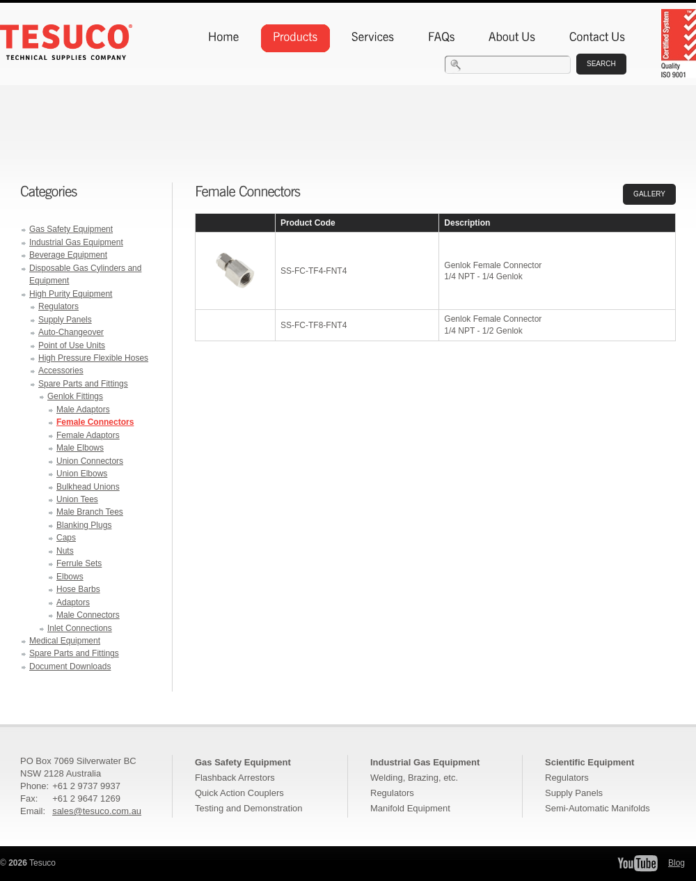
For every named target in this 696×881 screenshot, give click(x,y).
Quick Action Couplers (239, 793)
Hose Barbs (78, 589)
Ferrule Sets (79, 563)
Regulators (58, 306)
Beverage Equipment (68, 255)
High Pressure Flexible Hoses (93, 358)
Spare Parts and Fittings (83, 384)
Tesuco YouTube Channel (637, 863)
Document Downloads (70, 666)
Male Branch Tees (89, 512)
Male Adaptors (83, 409)
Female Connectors (95, 422)
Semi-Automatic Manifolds (597, 808)
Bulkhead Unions (88, 487)
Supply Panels (65, 320)
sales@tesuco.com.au (96, 811)
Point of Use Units (71, 345)
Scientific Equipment (589, 762)
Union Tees (77, 499)
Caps (66, 538)
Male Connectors (88, 615)
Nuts (65, 551)
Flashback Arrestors (235, 777)
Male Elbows (80, 448)
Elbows (70, 577)
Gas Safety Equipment (71, 229)
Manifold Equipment (410, 808)
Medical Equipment (64, 641)
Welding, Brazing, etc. (414, 777)
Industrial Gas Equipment (76, 242)
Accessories (61, 370)
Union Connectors (89, 461)
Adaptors (73, 602)
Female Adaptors (88, 435)
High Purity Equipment (70, 294)
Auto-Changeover (71, 332)
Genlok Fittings (75, 396)
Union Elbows (81, 473)
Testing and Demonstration (248, 808)
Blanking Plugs (83, 525)
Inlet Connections (79, 628)
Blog (676, 863)
